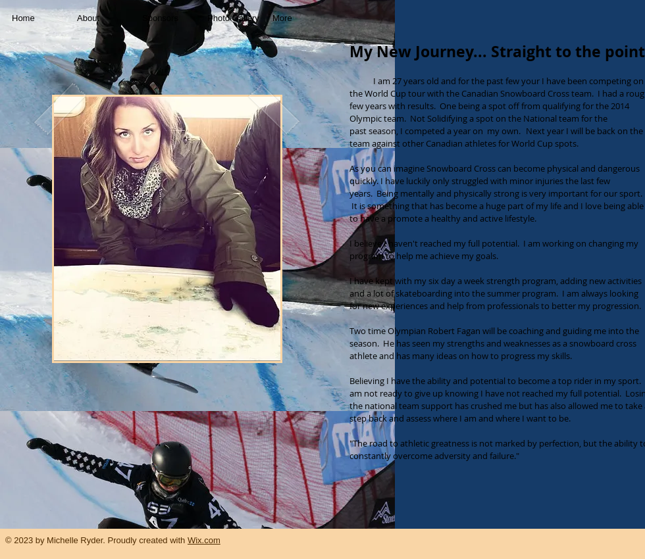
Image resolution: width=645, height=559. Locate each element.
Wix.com (204, 540)
